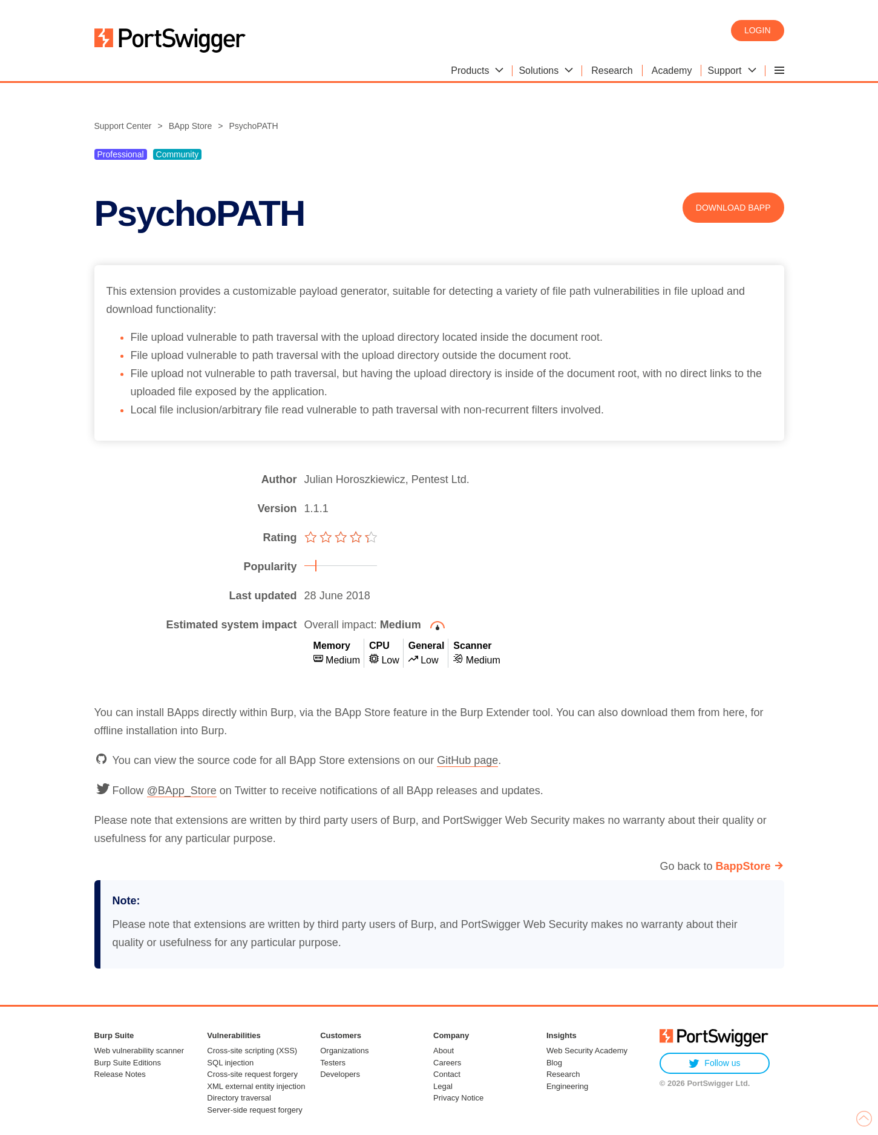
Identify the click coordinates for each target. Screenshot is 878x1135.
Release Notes (120, 1074)
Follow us (714, 1063)
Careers (447, 1062)
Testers (333, 1062)
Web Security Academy (586, 1050)
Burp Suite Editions (128, 1062)
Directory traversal (238, 1097)
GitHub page (467, 760)
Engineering (567, 1086)
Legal (443, 1086)
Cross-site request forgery (252, 1074)
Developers (340, 1074)
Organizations (344, 1050)
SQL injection (230, 1062)
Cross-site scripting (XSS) (252, 1050)
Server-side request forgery (255, 1109)
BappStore (742, 866)
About (443, 1050)
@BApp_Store (182, 791)
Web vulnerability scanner (139, 1050)
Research (563, 1074)
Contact (446, 1074)
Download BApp (733, 207)
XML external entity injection (256, 1086)
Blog (554, 1062)
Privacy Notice (458, 1097)
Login (757, 30)
